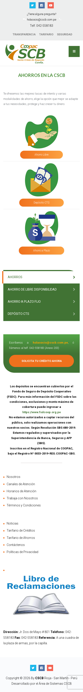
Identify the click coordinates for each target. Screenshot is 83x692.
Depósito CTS (41, 202)
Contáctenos (16, 545)
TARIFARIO (46, 34)
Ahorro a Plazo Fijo (24, 301)
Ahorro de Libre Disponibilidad (32, 289)
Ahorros (15, 277)
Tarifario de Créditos (21, 530)
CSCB (39, 678)
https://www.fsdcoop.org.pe (41, 412)
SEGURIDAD (64, 34)
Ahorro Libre (41, 154)
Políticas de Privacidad (22, 552)
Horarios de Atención (21, 491)
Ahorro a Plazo (41, 250)
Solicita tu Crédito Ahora (41, 361)
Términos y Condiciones (24, 505)
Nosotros (13, 477)
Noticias (12, 523)
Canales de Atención (21, 484)
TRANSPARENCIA (24, 34)
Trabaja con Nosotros (22, 498)
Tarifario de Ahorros (21, 538)
